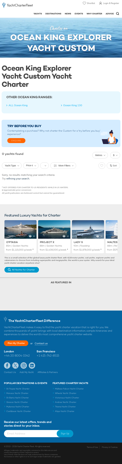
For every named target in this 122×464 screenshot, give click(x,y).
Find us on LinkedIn (32, 365)
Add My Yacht (27, 372)
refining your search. (18, 178)
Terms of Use (92, 447)
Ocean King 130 (72, 105)
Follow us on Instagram (23, 365)
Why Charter (94, 13)
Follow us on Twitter (15, 365)
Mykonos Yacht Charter (17, 406)
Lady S (78, 242)
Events (79, 13)
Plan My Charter (19, 343)
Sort (115, 165)
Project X (47, 242)
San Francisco (46, 351)
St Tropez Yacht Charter (18, 388)
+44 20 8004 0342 (17, 355)
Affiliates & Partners (47, 372)
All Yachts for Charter (23, 269)
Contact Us (10, 372)
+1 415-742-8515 (48, 355)
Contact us (47, 343)
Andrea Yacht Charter (65, 402)
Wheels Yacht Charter (65, 393)
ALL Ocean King (18, 105)
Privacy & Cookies (110, 447)
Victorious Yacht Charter (67, 397)
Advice (110, 13)
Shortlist (91, 3)
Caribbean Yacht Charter (18, 411)
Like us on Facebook (7, 365)
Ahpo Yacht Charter (64, 411)
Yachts (38, 13)
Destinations (53, 13)
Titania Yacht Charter (65, 406)
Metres (98, 155)
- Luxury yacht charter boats (17, 6)
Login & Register (111, 3)
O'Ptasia (12, 242)
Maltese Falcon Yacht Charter (69, 388)
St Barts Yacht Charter (17, 397)
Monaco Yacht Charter (17, 393)
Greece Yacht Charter (17, 402)
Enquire (16, 140)
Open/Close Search (117, 13)
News (68, 13)
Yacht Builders (16, 21)
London (9, 351)
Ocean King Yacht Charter (37, 21)
